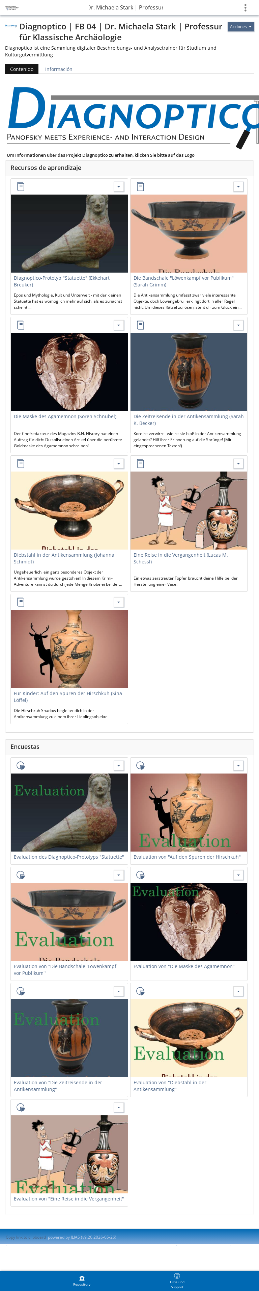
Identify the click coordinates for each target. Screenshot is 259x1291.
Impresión (19, 1245)
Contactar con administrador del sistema (73, 1245)
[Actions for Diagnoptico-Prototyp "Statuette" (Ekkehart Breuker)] (119, 187)
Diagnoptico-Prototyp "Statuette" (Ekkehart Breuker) (62, 281)
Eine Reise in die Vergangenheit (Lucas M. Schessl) (181, 558)
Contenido (19, 69)
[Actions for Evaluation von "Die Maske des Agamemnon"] (238, 875)
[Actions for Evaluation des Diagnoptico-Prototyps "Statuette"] (119, 765)
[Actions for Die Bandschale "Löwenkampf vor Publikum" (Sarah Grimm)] (238, 187)
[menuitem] (81, 1281)
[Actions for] (241, 26)
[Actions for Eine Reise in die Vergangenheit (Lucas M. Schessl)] (238, 464)
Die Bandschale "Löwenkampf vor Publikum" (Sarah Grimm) (184, 281)
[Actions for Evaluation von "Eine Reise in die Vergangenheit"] (119, 1107)
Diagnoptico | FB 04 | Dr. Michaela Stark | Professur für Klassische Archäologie (126, 7)
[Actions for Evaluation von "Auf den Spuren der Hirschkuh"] (238, 765)
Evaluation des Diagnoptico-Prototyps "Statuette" (69, 857)
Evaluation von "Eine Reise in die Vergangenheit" (69, 1198)
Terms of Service (21, 1251)
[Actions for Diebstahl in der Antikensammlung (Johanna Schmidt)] (119, 464)
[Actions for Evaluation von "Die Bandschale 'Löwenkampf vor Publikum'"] (119, 875)
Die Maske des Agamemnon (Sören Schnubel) (65, 416)
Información (59, 69)
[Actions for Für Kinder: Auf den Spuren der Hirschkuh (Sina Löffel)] (119, 602)
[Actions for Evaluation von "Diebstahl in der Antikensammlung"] (238, 991)
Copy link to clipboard (26, 1237)
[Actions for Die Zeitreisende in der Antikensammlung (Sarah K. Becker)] (238, 325)
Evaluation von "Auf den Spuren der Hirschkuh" (187, 857)
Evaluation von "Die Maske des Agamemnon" (184, 966)
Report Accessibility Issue (202, 1245)
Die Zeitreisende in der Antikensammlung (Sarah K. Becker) (189, 419)
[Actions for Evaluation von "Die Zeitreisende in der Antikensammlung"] (119, 991)
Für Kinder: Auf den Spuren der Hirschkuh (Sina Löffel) (68, 696)
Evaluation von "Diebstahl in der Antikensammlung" (170, 1085)
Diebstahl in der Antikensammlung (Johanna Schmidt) (64, 558)
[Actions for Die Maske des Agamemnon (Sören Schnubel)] (119, 325)
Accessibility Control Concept (145, 1245)
